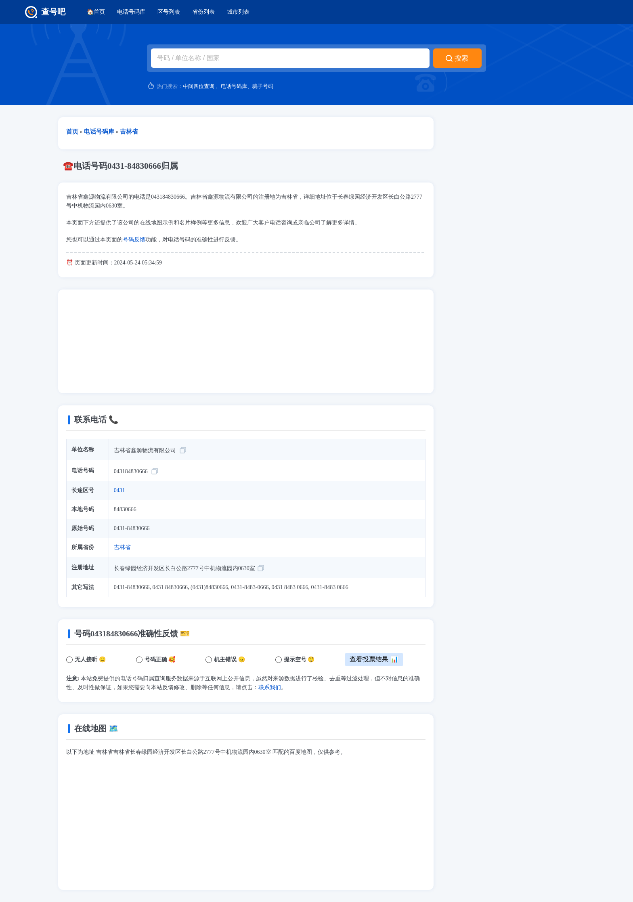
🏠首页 (96, 12)
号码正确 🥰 (160, 660)
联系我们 (269, 687)
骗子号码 (262, 86)
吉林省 (122, 547)
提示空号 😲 (299, 660)
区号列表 (168, 12)
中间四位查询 (198, 86)
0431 (119, 490)
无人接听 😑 (90, 660)
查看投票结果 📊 (374, 659)
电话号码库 (131, 12)
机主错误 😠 (229, 660)
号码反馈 (134, 240)
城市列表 (238, 12)
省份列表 (203, 12)
